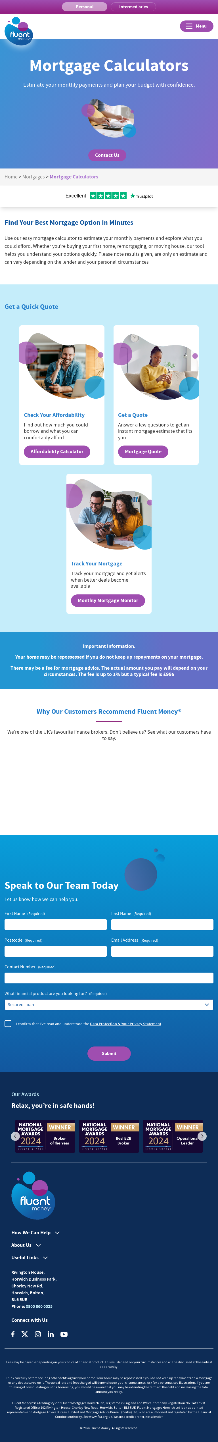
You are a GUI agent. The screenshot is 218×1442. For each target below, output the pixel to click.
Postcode (23, 940)
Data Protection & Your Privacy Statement (125, 1023)
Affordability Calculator (57, 451)
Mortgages (33, 177)
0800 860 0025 (39, 1306)
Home (11, 177)
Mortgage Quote (143, 451)
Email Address (134, 940)
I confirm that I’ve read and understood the (88, 1023)
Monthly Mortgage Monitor (108, 600)
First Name (25, 914)
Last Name (131, 914)
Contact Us (107, 155)
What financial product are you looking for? (56, 994)
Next (202, 1136)
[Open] (196, 26)
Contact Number (30, 967)
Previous (15, 1136)
